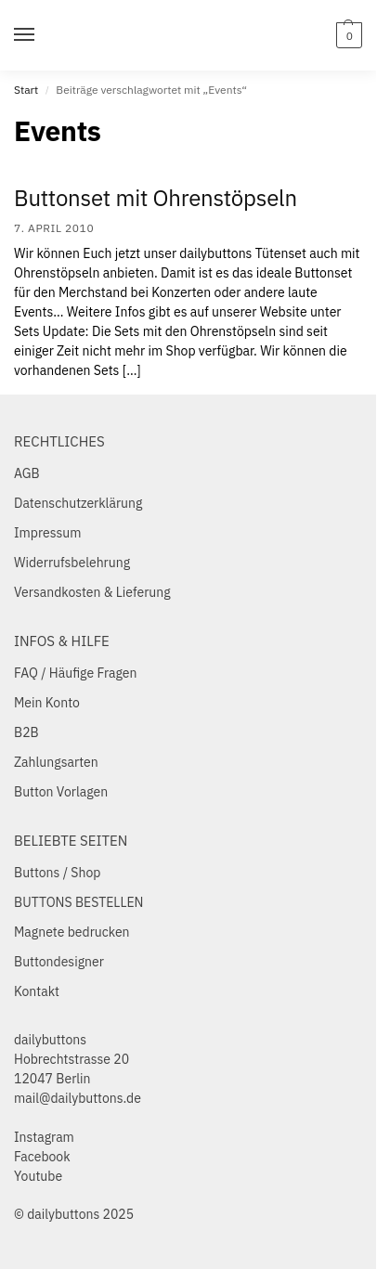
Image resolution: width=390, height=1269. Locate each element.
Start (26, 90)
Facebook (42, 1156)
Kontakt (36, 991)
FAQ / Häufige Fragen (75, 673)
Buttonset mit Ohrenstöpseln (155, 198)
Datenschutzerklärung (78, 503)
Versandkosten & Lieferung (92, 592)
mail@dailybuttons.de (77, 1098)
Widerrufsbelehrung (72, 562)
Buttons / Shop (57, 872)
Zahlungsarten (56, 762)
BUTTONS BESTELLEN (78, 902)
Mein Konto (47, 702)
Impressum (47, 532)
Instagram (44, 1137)
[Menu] (42, 35)
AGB (27, 473)
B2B (26, 732)
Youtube (38, 1176)
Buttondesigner (59, 961)
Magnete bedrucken (72, 932)
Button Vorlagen (61, 791)
